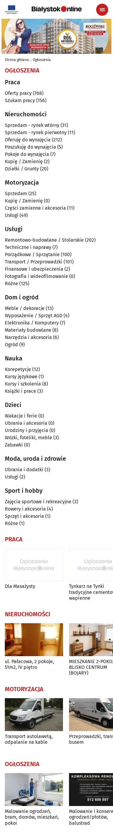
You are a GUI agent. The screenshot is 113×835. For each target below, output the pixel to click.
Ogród (11, 344)
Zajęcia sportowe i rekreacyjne (38, 502)
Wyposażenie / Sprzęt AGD (33, 315)
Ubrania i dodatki (24, 469)
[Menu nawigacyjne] (102, 10)
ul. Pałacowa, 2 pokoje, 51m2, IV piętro (29, 664)
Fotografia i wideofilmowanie (36, 276)
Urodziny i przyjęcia (26, 430)
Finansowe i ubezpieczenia (34, 269)
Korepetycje (18, 369)
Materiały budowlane (28, 330)
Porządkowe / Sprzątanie (32, 254)
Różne (11, 283)
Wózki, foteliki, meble (28, 437)
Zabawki (14, 445)
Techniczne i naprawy (28, 247)
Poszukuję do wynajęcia (30, 147)
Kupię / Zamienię (24, 161)
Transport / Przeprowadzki (33, 262)
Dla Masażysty (20, 586)
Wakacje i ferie (21, 416)
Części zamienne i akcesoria (35, 208)
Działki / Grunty (22, 169)
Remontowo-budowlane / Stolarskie (44, 240)
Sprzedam (16, 193)
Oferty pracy (18, 93)
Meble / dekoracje (25, 308)
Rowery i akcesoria (25, 509)
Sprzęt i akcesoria (24, 516)
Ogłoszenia (42, 60)
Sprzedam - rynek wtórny (32, 125)
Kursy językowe (21, 376)
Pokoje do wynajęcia (27, 154)
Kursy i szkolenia (23, 384)
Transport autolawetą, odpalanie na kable (29, 739)
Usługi (11, 215)
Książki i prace (20, 391)
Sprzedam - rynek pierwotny (36, 132)
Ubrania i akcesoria (26, 423)
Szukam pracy (20, 100)
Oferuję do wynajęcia (28, 140)
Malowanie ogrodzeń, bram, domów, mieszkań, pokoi (32, 817)
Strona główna (17, 60)
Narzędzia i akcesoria (28, 337)
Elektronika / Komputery (32, 323)
